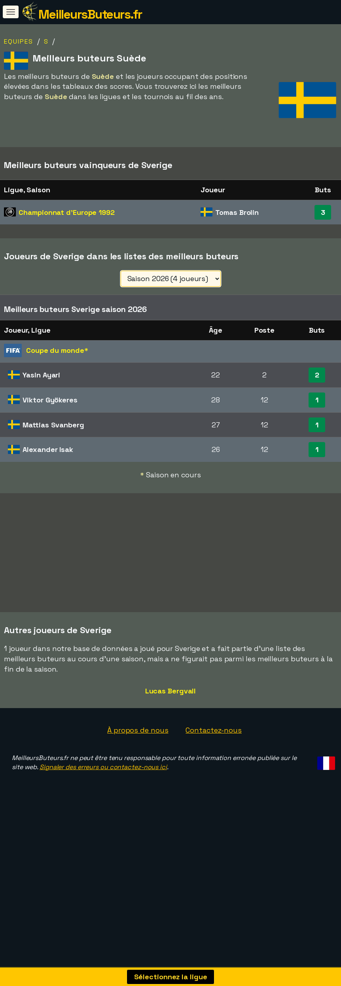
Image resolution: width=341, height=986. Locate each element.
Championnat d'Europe (67, 212)
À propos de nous (137, 735)
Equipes (18, 41)
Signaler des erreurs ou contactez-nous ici (103, 772)
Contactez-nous (214, 735)
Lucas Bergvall (170, 696)
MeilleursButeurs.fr (90, 14)
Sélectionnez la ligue (170, 976)
